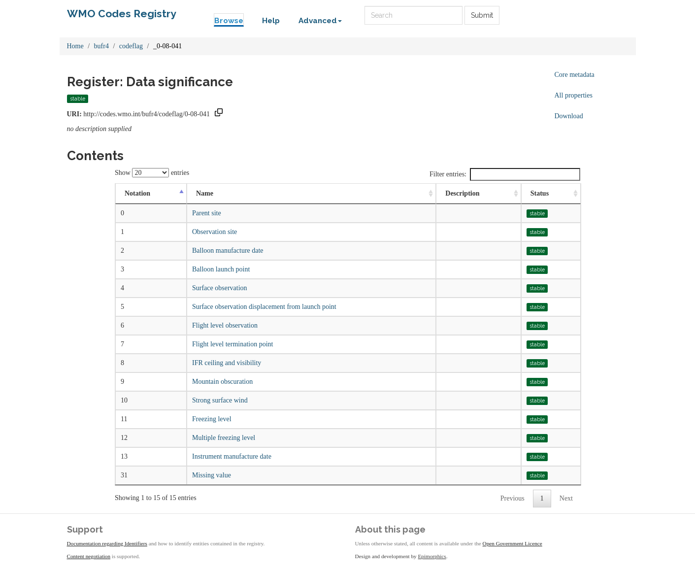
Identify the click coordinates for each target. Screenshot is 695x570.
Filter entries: (505, 174)
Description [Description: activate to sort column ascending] (462, 193)
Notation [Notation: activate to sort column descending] (137, 193)
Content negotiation (89, 556)
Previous (512, 498)
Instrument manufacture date (231, 456)
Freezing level (212, 419)
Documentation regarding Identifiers (107, 543)
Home (75, 46)
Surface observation (219, 288)
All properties (574, 95)
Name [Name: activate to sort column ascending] (204, 193)
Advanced (320, 20)
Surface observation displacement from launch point (264, 306)
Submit (482, 15)
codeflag (131, 46)
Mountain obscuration (222, 381)
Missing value (211, 475)
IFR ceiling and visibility (226, 363)
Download (569, 116)
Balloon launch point (221, 269)
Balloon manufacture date (228, 250)
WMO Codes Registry (121, 13)
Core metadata (575, 74)
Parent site (206, 213)
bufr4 (101, 46)
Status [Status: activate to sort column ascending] (539, 193)
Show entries (152, 172)
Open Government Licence (512, 543)
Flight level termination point (232, 344)
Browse (228, 20)
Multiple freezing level (223, 437)
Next (566, 498)
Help (271, 20)
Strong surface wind (220, 400)
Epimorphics (432, 556)
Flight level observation (225, 325)
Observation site (214, 231)
